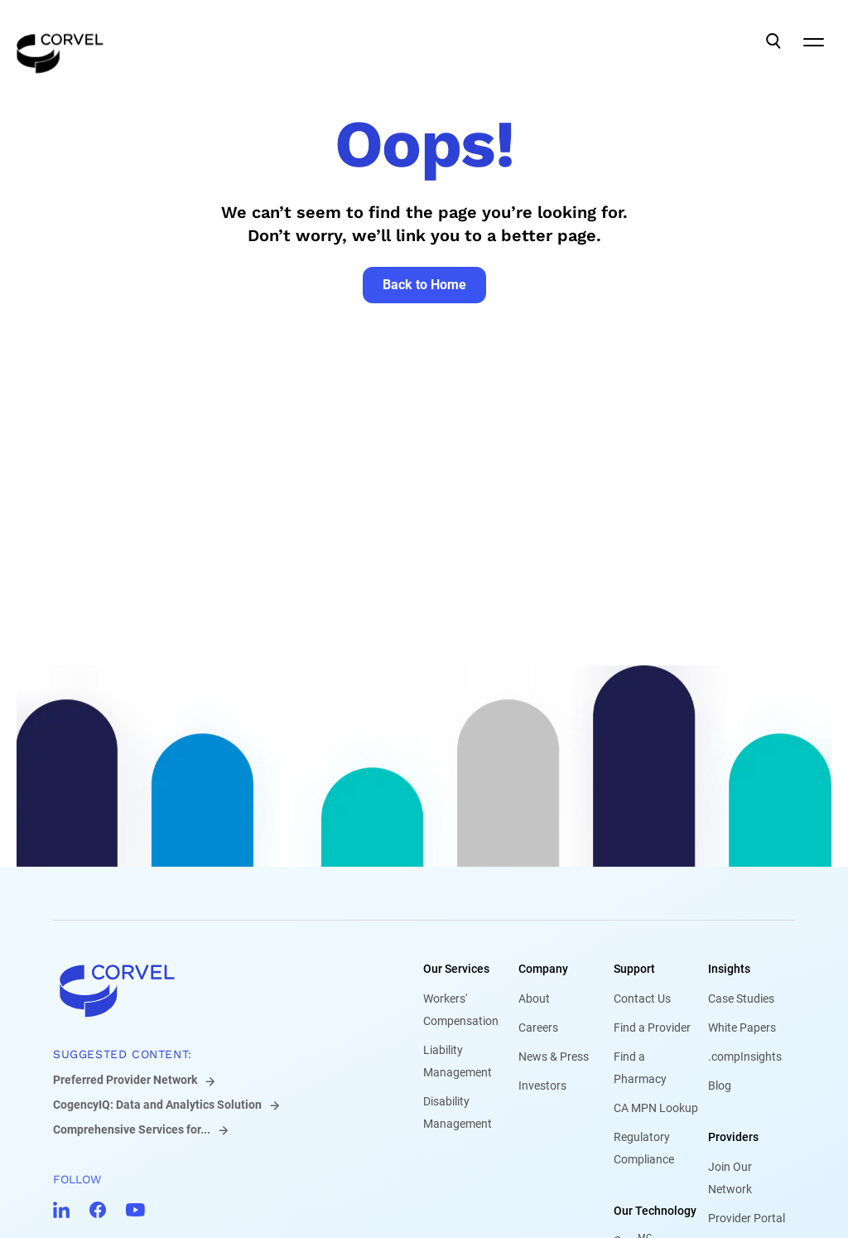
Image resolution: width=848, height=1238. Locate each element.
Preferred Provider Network (125, 1079)
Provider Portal (746, 1218)
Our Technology (655, 1210)
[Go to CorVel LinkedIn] (61, 1210)
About (534, 998)
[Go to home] (211, 990)
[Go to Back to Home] (424, 285)
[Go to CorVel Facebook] (97, 1210)
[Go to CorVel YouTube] (135, 1209)
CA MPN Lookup (656, 1108)
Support (634, 968)
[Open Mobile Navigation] (813, 41)
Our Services (456, 968)
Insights (729, 968)
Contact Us (642, 998)
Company (543, 968)
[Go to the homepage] (60, 41)
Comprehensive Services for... (131, 1129)
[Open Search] (773, 41)
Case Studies (741, 998)
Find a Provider (652, 1027)
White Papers (742, 1027)
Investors (542, 1085)
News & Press (553, 1056)
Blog (719, 1085)
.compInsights (745, 1056)
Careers (538, 1027)
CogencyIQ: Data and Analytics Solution (157, 1104)
